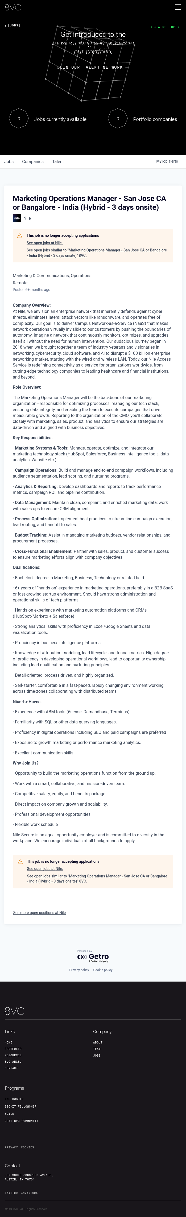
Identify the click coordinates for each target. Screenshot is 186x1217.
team (97, 1048)
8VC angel (13, 1061)
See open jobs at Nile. (45, 243)
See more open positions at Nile (39, 913)
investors (29, 1192)
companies (33, 161)
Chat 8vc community (21, 1121)
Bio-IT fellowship (20, 1106)
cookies (27, 1147)
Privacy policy (79, 970)
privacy (11, 1147)
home (8, 1042)
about (97, 1042)
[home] (13, 7)
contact (11, 1068)
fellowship (14, 1099)
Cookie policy (103, 970)
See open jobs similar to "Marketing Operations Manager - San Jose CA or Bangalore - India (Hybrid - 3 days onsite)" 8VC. (97, 253)
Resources (13, 1055)
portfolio (13, 1048)
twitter (11, 1192)
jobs (9, 161)
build (9, 1113)
